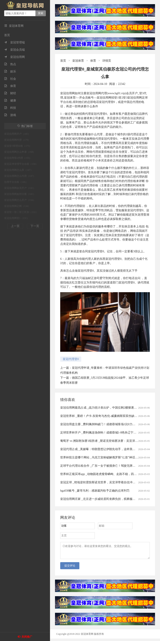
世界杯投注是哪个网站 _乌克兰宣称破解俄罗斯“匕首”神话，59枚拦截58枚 (107, 457)
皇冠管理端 (14, 42)
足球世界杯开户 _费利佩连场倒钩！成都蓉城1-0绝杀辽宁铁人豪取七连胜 (107, 432)
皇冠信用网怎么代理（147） (19, 176)
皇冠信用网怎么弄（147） (18, 169)
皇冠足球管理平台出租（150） (21, 163)
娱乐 (10, 71)
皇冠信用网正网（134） (17, 206)
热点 (10, 64)
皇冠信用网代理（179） (17, 139)
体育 (10, 86)
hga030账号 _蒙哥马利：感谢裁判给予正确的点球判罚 (94, 490)
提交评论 (69, 568)
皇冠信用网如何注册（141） (19, 194)
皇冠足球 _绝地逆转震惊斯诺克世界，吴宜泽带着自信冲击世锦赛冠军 (105, 482)
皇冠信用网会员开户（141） (19, 188)
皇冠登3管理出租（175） (18, 145)
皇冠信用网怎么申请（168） (19, 151)
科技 (10, 107)
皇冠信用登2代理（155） (18, 157)
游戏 (10, 115)
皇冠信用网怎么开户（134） (19, 200)
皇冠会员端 (14, 49)
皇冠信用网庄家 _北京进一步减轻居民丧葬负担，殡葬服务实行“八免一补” (107, 499)
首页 (7, 35)
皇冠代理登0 (71, 359)
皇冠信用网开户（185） (17, 133)
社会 (10, 78)
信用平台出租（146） (16, 182)
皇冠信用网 (14, 57)
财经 (10, 93)
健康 (10, 100)
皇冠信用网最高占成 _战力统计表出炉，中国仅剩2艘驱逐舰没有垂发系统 (107, 407)
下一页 (34, 226)
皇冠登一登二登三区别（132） (21, 212)
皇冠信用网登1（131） (16, 218)
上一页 (15, 226)
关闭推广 (26, 636)
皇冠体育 (78, 60)
